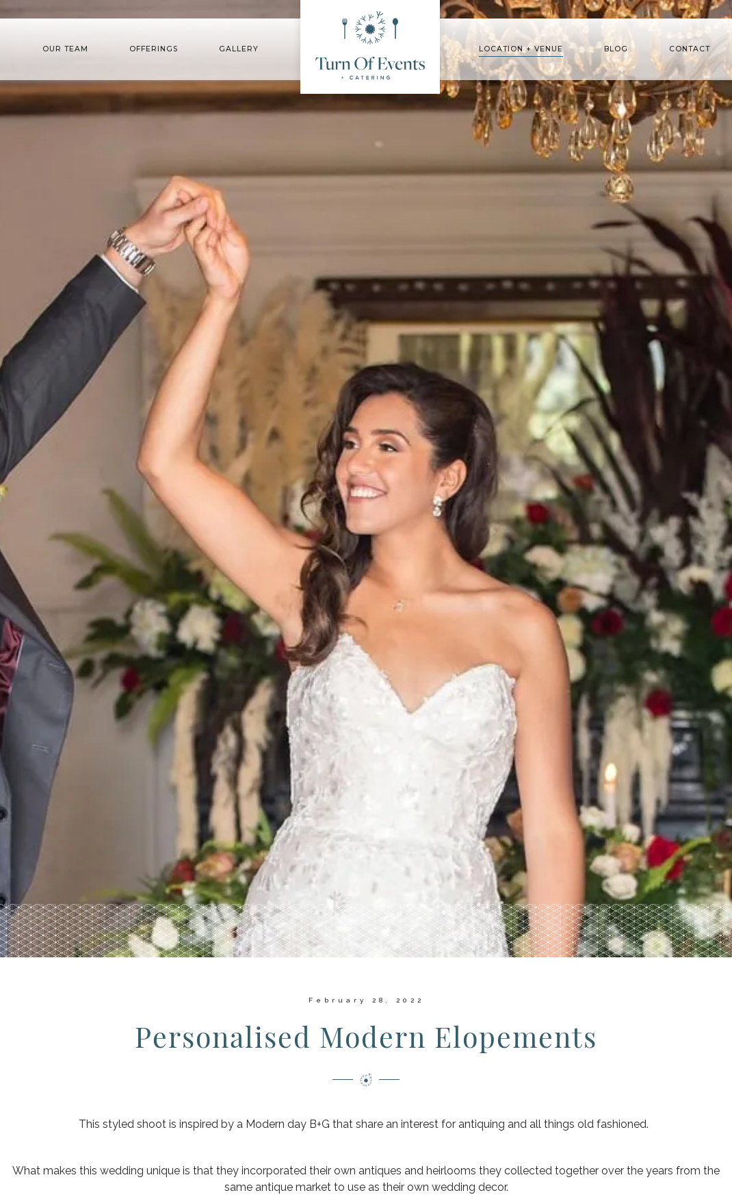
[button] (65, 49)
